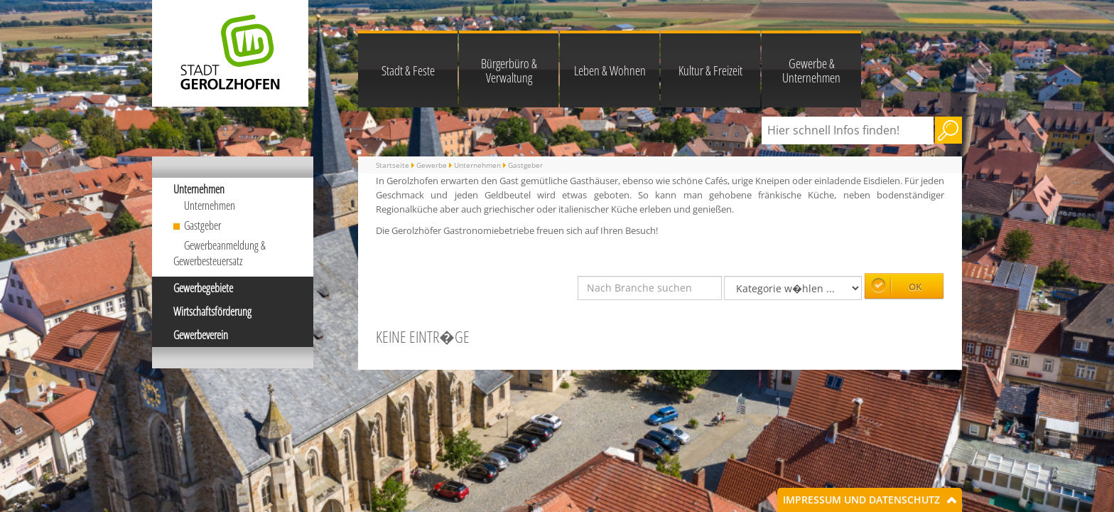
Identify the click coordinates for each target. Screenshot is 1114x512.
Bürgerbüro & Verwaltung (509, 70)
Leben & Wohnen (610, 70)
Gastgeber (202, 225)
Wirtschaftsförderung (212, 311)
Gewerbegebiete (203, 288)
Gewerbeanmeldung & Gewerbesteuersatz (219, 254)
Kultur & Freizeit (710, 70)
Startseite (392, 165)
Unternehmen (199, 189)
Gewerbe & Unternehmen (811, 70)
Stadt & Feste (408, 70)
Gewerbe (431, 165)
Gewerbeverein (200, 335)
